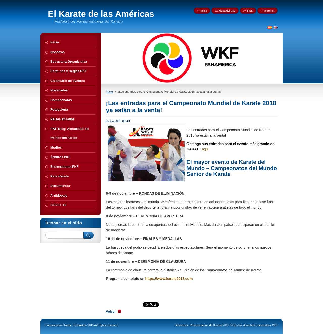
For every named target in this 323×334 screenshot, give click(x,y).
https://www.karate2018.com (169, 279)
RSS (250, 10)
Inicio (110, 91)
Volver (111, 311)
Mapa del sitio (227, 10)
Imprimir (269, 10)
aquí (205, 149)
